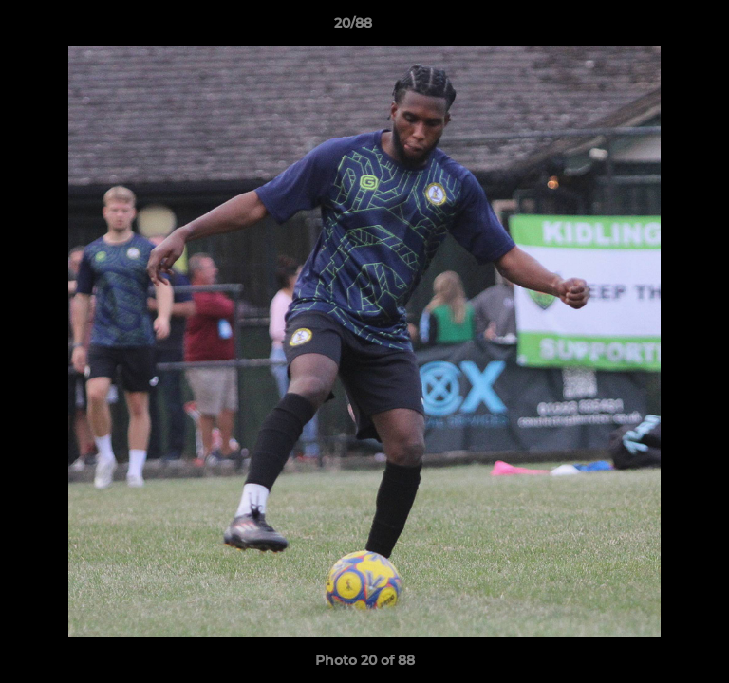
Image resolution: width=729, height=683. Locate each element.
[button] (660, 27)
